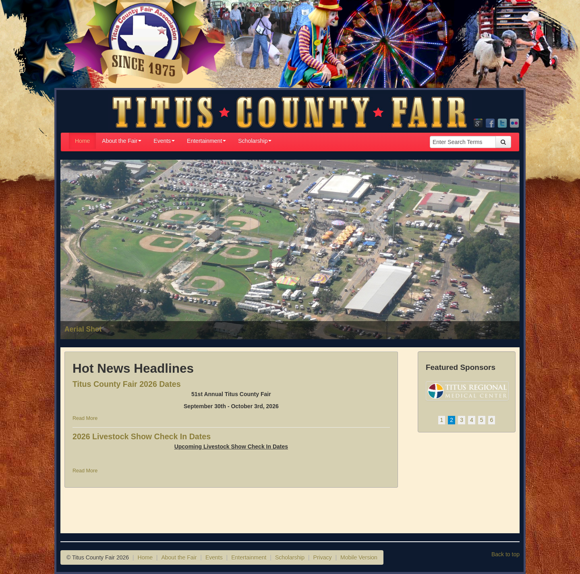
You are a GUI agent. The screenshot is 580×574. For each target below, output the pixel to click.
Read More (84, 418)
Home (82, 141)
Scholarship (254, 141)
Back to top (505, 554)
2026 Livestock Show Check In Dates (141, 436)
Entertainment (206, 141)
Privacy (322, 557)
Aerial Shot (83, 329)
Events (164, 141)
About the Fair (121, 141)
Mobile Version (358, 557)
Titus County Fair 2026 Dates (126, 384)
